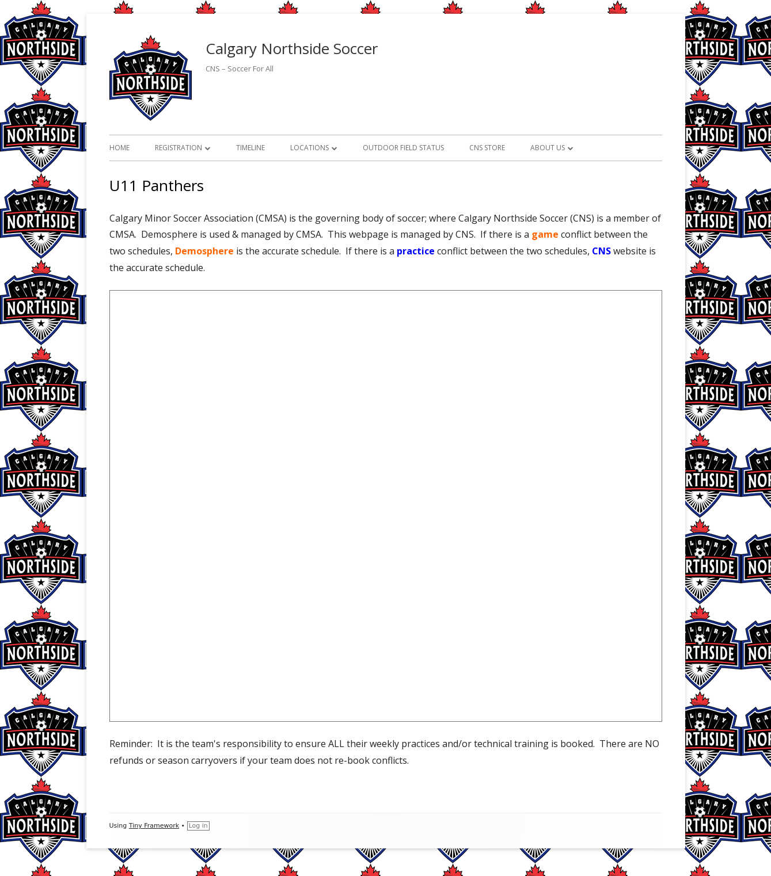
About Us (547, 148)
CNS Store (487, 148)
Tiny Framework (154, 825)
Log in (198, 825)
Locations (309, 148)
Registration (178, 148)
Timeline (250, 148)
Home (119, 148)
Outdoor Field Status (403, 148)
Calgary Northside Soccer (292, 48)
